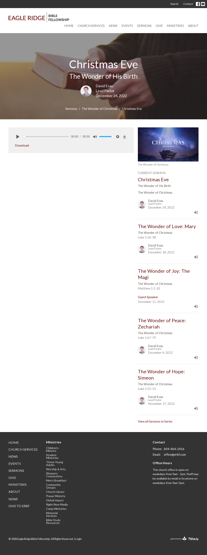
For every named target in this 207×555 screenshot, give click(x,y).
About (193, 25)
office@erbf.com (175, 454)
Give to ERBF (19, 506)
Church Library (55, 491)
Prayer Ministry (55, 496)
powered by (184, 539)
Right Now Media (57, 504)
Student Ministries (52, 456)
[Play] (18, 136)
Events (127, 25)
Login (78, 538)
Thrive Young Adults (54, 463)
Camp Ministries (56, 508)
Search (174, 3)
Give (159, 25)
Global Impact (55, 500)
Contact (188, 3)
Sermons (144, 25)
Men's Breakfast (56, 480)
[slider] (46, 136)
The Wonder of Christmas (99, 108)
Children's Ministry (52, 449)
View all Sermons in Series (155, 421)
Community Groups (53, 486)
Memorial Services (52, 514)
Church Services (91, 25)
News (113, 25)
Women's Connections (54, 475)
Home (69, 25)
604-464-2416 (174, 449)
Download (22, 145)
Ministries (175, 25)
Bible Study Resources (53, 521)
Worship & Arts (56, 469)
